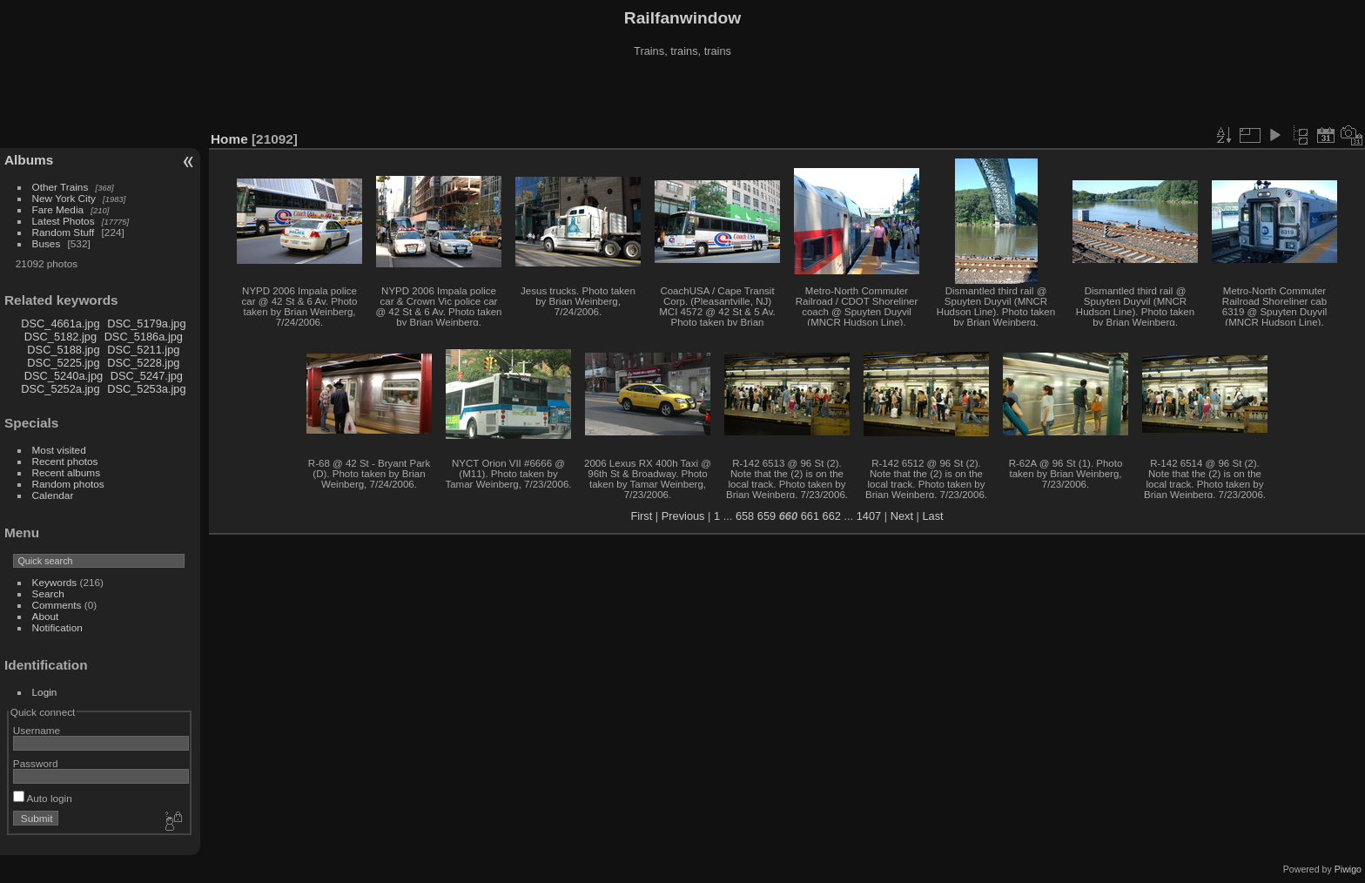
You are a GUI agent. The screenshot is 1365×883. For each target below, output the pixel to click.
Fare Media (58, 209)
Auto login (42, 798)
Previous (683, 515)
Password (35, 763)
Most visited (59, 449)
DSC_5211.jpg (143, 349)
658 (745, 515)
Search (48, 593)
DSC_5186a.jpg (143, 336)
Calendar (53, 495)
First (641, 515)
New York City (64, 198)
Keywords (54, 582)
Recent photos (65, 461)
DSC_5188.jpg (63, 349)
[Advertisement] (682, 95)
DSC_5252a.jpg (60, 388)
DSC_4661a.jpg (60, 323)
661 (810, 515)
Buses (46, 243)
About (45, 616)
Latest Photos (63, 220)
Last (932, 515)
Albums (28, 159)
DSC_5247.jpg (147, 375)
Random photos (68, 483)
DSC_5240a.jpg (63, 375)
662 (832, 515)
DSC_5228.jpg (143, 362)
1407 (869, 515)
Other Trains (60, 186)
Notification (57, 627)
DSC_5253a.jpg (146, 388)
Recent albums (66, 472)
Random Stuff (63, 232)
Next (902, 515)
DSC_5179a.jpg (146, 323)
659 (766, 515)
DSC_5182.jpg (60, 336)
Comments (57, 604)
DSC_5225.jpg (63, 362)
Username (36, 730)
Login (44, 692)
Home (229, 138)
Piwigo (1348, 869)
